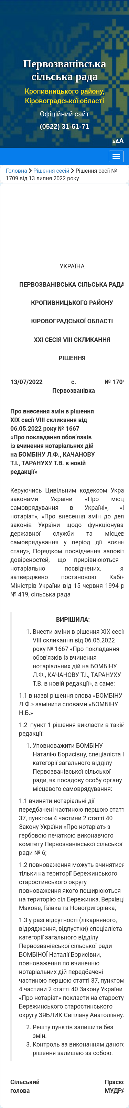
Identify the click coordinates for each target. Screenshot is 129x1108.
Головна (16, 171)
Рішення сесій (51, 171)
